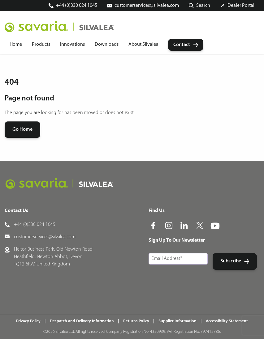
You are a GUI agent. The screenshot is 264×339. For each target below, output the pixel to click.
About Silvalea (143, 44)
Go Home (22, 129)
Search (203, 5)
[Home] (59, 26)
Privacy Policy (28, 321)
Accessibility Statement (227, 321)
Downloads (107, 44)
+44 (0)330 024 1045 (76, 5)
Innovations (72, 44)
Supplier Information (177, 321)
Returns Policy (136, 321)
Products (41, 44)
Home (16, 44)
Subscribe (230, 261)
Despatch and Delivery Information (82, 321)
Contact (181, 44)
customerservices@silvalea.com (147, 5)
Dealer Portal (240, 5)
